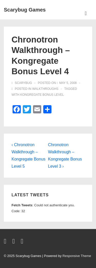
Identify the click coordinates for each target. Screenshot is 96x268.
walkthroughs (45, 89)
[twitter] (6, 242)
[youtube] (23, 242)
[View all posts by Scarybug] (22, 83)
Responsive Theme (76, 256)
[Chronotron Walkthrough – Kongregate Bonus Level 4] (68, 83)
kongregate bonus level (42, 95)
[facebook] (14, 242)
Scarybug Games (25, 10)
